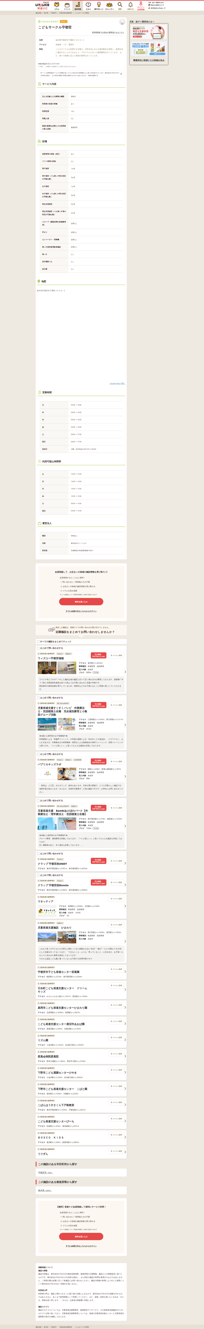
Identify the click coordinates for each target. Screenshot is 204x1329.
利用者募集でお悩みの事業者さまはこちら (108, 32)
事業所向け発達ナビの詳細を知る (148, 60)
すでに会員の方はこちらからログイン (81, 611)
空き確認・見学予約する (98, 655)
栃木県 (45, 1190)
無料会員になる (81, 601)
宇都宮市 (45, 1172)
